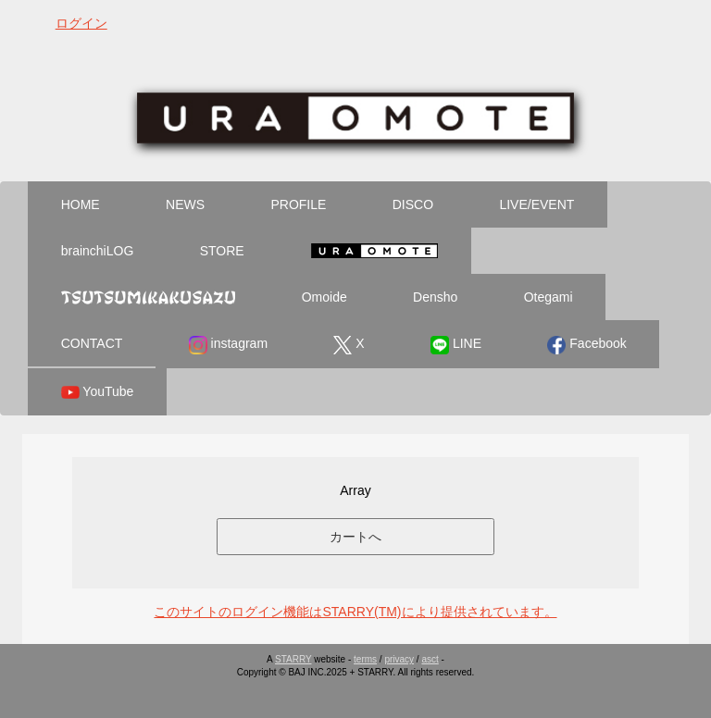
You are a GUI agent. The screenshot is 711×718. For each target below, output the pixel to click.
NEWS (185, 204)
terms (365, 659)
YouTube (97, 392)
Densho (435, 297)
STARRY (293, 659)
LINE (455, 345)
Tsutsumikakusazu (148, 297)
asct (429, 659)
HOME (80, 204)
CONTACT (92, 343)
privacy (399, 659)
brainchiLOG (97, 250)
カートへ (355, 536)
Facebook (586, 345)
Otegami (548, 297)
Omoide (324, 297)
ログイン (81, 23)
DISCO (413, 204)
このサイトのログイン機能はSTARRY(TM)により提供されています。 (355, 611)
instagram (228, 345)
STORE (222, 250)
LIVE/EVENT (536, 204)
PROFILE (298, 204)
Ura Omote (374, 251)
